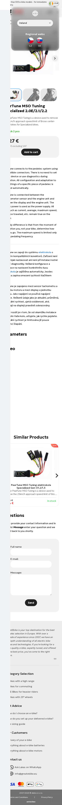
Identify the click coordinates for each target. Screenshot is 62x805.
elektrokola (45, 252)
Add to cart (31, 152)
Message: (16, 572)
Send (31, 602)
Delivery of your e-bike (19, 739)
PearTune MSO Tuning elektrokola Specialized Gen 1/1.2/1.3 (31, 486)
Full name (16, 546)
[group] (31, 475)
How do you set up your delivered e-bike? (30, 718)
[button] (55, 58)
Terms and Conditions (18, 797)
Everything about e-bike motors (24, 750)
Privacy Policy (47, 797)
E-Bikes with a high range (20, 680)
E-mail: (14, 558)
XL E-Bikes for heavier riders (22, 691)
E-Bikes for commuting (19, 686)
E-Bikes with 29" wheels (20, 697)
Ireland (23, 23)
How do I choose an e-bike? (22, 713)
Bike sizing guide (16, 723)
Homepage (8, 20)
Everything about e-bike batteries (26, 745)
